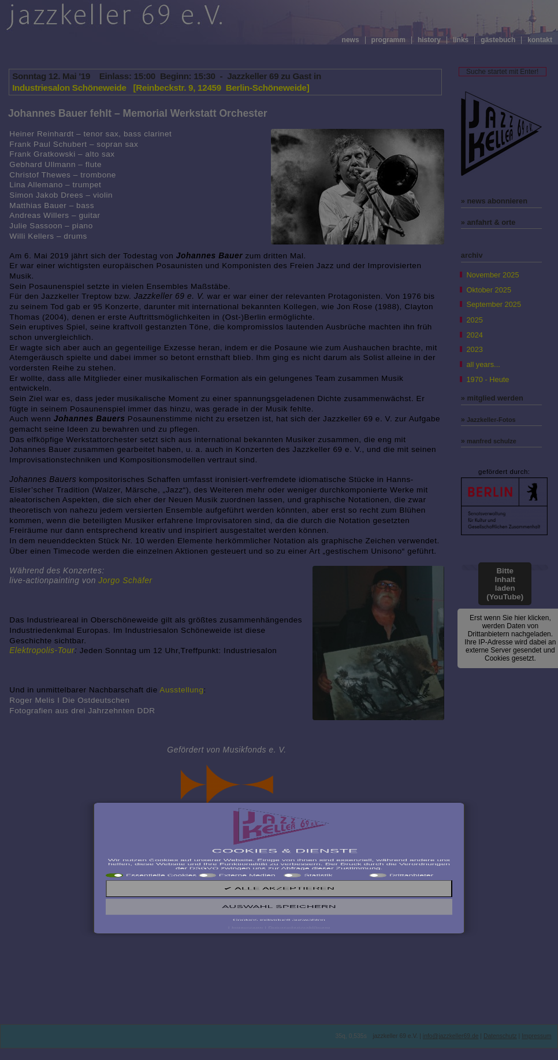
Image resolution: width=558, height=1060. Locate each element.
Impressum (536, 1036)
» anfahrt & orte (488, 222)
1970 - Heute (487, 379)
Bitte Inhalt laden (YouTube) (504, 583)
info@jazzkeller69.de (451, 1036)
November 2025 (492, 274)
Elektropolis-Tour (42, 650)
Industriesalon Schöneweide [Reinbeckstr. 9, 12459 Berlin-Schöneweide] (160, 87)
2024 (474, 335)
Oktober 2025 (488, 290)
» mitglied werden (492, 398)
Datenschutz (500, 1036)
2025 (474, 320)
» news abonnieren (494, 201)
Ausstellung (181, 689)
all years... (483, 364)
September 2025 (493, 304)
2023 (474, 349)
